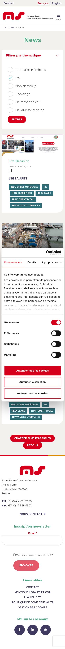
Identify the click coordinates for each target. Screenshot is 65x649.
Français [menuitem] (43, 3)
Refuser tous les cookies (32, 393)
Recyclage (44, 193)
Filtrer (17, 119)
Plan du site (32, 597)
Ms (4, 27)
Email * (32, 538)
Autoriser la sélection (32, 381)
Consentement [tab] (13, 262)
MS (45, 187)
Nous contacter (33, 514)
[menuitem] (43, 3)
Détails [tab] (31, 262)
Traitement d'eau (23, 199)
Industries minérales (24, 187)
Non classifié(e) (22, 193)
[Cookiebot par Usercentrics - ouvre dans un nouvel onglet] (46, 252)
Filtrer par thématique (23, 55)
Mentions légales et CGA (32, 592)
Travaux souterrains (26, 205)
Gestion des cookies (32, 607)
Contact (8, 3)
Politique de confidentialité (33, 602)
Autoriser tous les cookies (32, 370)
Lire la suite (18, 178)
